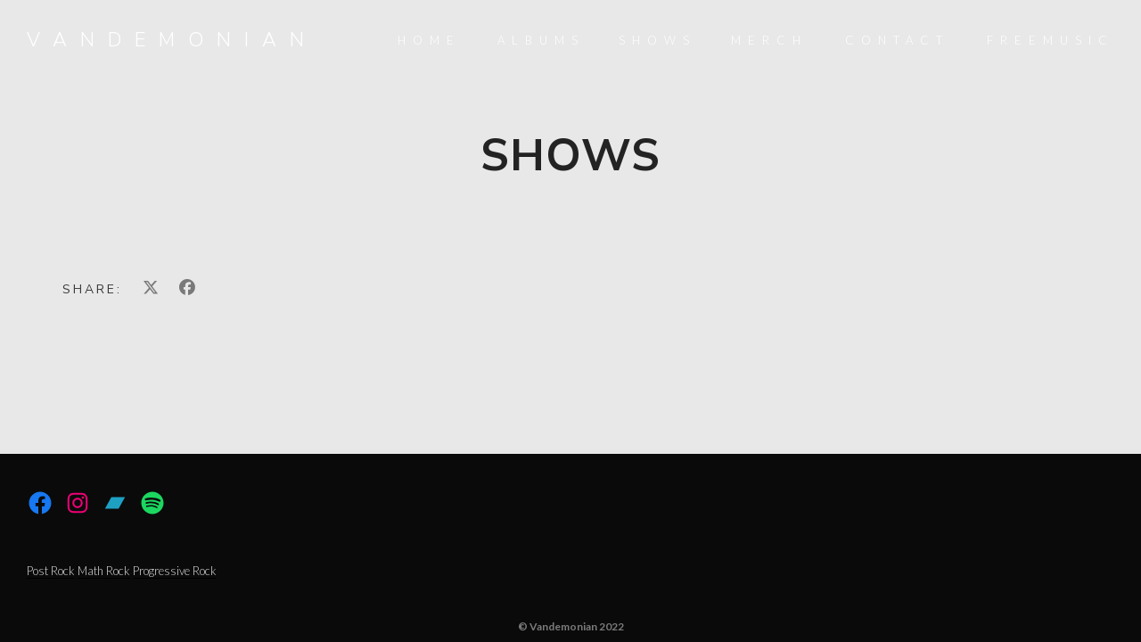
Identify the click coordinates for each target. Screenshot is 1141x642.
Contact (897, 40)
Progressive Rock (175, 571)
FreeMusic (1050, 40)
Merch (769, 40)
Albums (541, 40)
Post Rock (51, 571)
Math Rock (104, 571)
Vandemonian (172, 40)
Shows (657, 40)
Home (429, 40)
